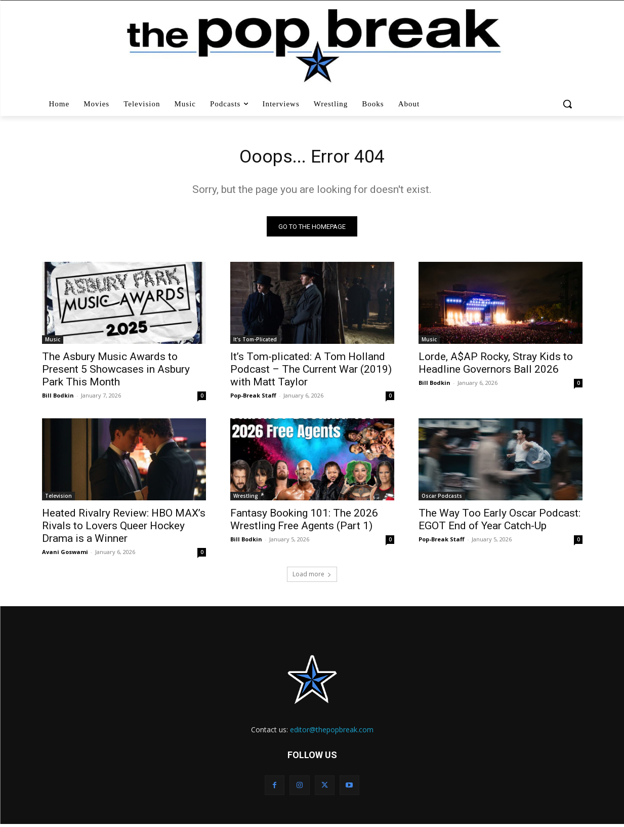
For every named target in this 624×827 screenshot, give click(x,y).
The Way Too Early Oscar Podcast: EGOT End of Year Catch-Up (499, 522)
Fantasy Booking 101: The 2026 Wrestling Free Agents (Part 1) (304, 522)
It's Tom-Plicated (255, 342)
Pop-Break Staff (253, 398)
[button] (568, 104)
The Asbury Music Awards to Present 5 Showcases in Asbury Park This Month (116, 372)
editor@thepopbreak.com (331, 732)
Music (52, 342)
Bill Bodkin (58, 398)
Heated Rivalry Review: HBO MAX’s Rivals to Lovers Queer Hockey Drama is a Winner (123, 528)
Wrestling (245, 498)
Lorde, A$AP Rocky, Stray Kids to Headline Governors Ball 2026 (496, 365)
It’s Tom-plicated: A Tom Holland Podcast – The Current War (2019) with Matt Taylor (311, 372)
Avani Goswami (65, 555)
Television (58, 498)
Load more (312, 577)
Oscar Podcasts (442, 498)
